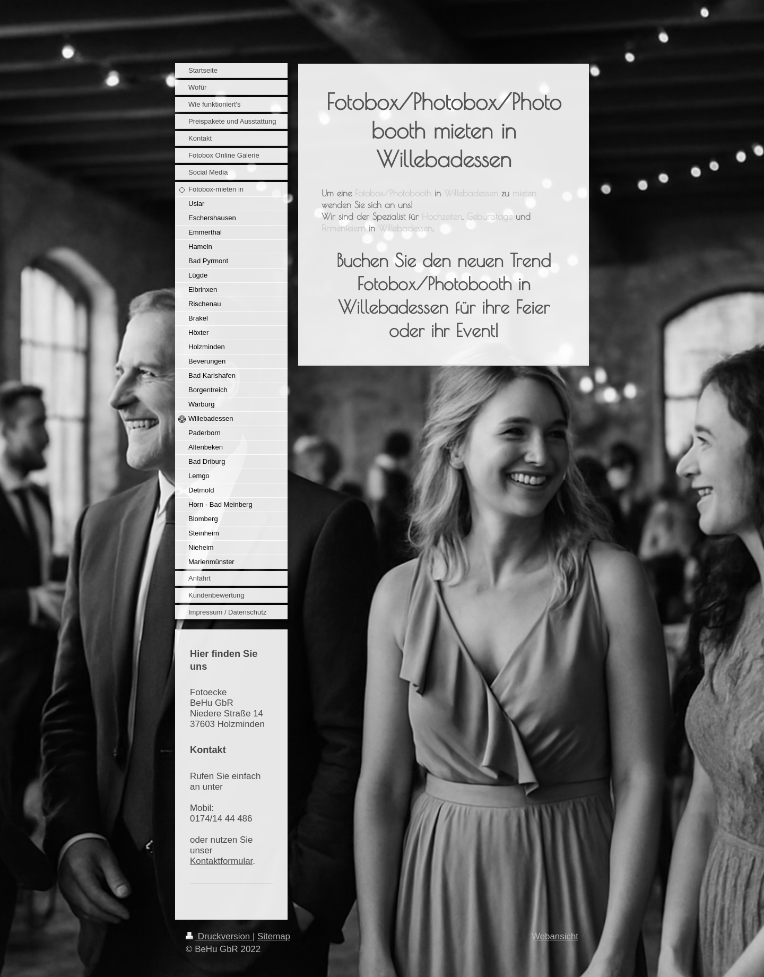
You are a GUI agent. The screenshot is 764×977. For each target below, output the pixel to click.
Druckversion (219, 936)
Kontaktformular (221, 861)
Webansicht (555, 936)
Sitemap (273, 936)
